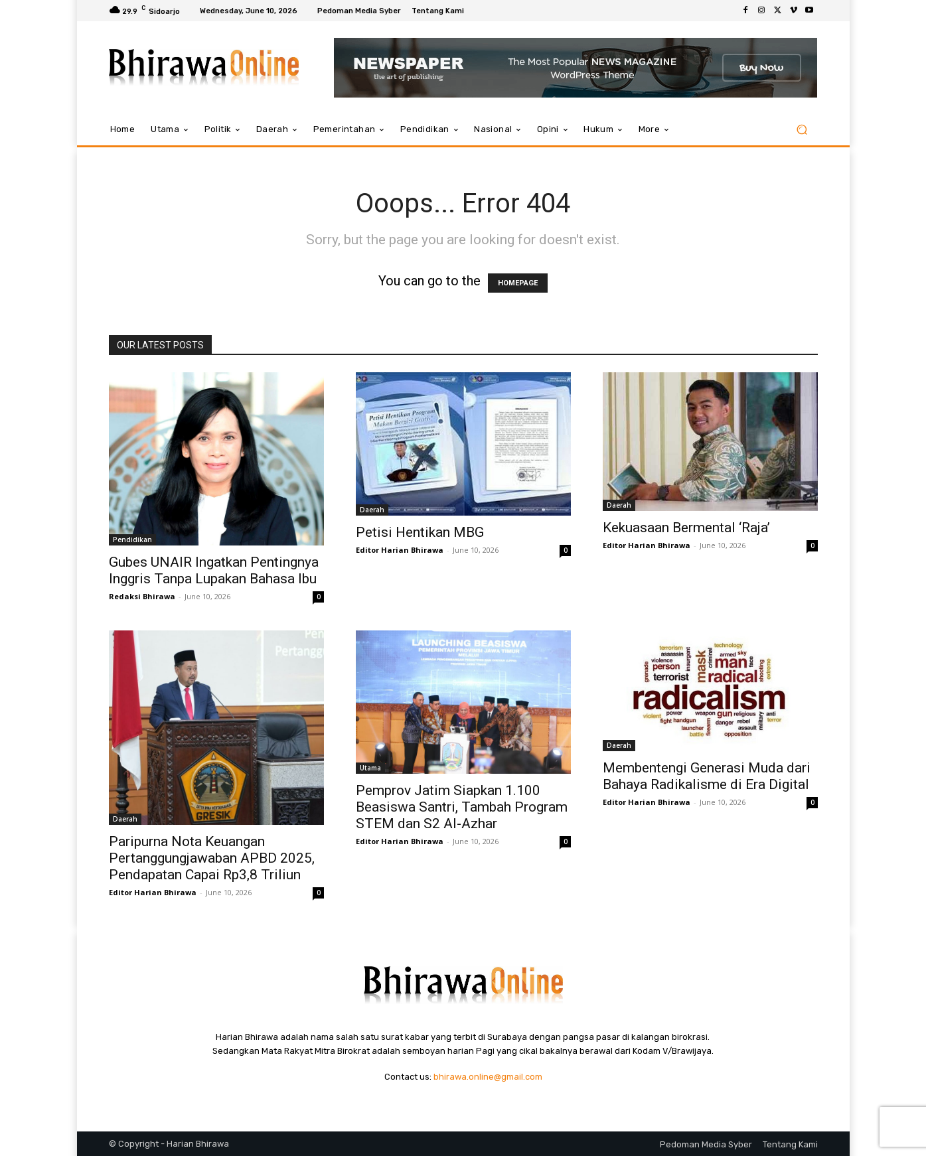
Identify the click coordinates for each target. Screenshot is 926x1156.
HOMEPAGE (518, 283)
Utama (370, 767)
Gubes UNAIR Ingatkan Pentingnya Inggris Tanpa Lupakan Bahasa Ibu (214, 570)
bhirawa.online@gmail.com (487, 1077)
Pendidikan (132, 539)
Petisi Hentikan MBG (420, 532)
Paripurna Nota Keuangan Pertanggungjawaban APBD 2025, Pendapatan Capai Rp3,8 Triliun (212, 858)
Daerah (372, 509)
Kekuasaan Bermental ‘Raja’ (686, 528)
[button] (802, 129)
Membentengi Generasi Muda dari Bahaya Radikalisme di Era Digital (706, 776)
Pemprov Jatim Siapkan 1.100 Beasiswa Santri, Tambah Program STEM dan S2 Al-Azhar (462, 806)
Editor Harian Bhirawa (399, 550)
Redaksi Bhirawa (142, 596)
